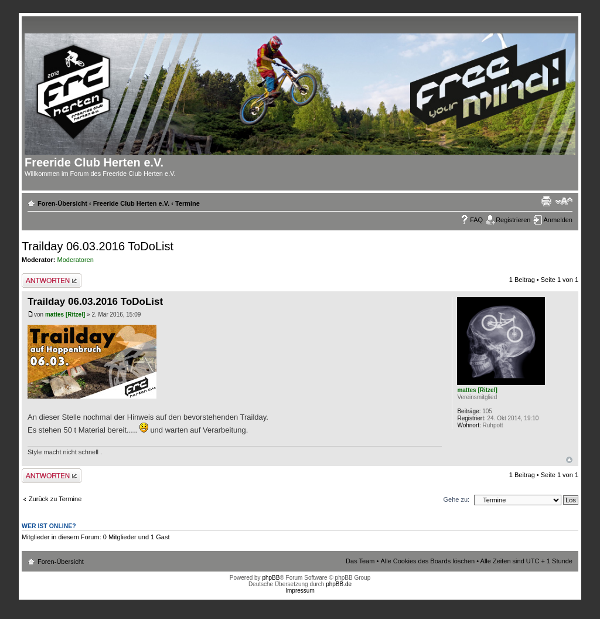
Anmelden (557, 219)
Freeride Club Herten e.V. (131, 203)
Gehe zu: (456, 499)
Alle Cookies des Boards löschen (427, 560)
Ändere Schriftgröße (563, 201)
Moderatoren (75, 259)
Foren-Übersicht (62, 203)
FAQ (476, 219)
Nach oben (569, 460)
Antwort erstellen (51, 280)
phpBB (270, 577)
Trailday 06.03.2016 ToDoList (97, 246)
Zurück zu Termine (55, 498)
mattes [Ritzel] (65, 314)
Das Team (360, 560)
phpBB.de (339, 584)
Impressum (299, 590)
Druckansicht (546, 201)
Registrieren (513, 219)
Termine (187, 203)
